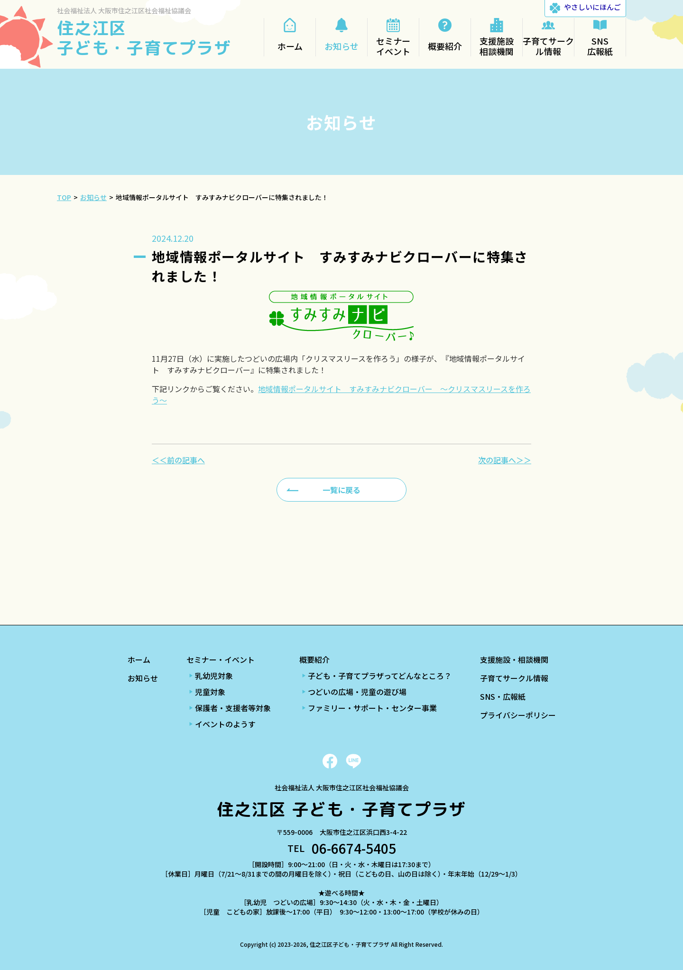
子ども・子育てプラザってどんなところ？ (380, 675)
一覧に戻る (341, 489)
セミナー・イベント (220, 659)
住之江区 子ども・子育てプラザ (144, 37)
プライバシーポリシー (518, 715)
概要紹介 (314, 659)
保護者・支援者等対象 (233, 708)
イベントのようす (225, 724)
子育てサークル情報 (514, 678)
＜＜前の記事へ (178, 460)
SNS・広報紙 (503, 696)
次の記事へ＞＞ (504, 460)
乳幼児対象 (214, 675)
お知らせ (143, 678)
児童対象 (210, 691)
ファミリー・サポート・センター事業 (372, 708)
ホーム (139, 659)
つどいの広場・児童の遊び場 (357, 691)
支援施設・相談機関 (514, 659)
